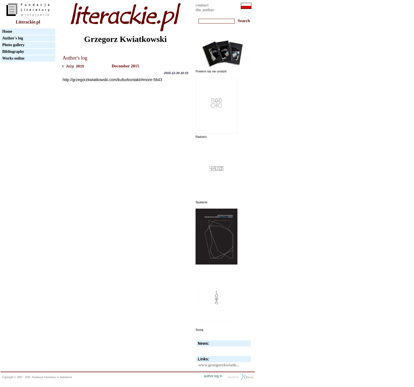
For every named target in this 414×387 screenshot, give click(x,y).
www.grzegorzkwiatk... (218, 365)
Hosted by (240, 376)
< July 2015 (73, 67)
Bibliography (13, 51)
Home (7, 31)
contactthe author (205, 7)
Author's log (12, 38)
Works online (13, 58)
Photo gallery (13, 45)
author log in (213, 376)
